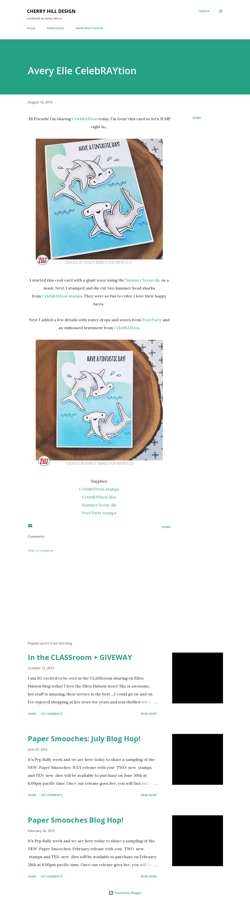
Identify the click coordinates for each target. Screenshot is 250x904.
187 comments (51, 876)
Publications (55, 28)
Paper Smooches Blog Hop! (75, 820)
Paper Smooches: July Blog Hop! (84, 738)
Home (31, 28)
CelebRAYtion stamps (62, 295)
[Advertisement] (95, 591)
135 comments (51, 714)
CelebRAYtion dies (99, 496)
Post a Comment (40, 550)
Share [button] (196, 118)
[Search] (204, 11)
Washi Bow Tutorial (89, 28)
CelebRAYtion (84, 118)
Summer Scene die (142, 280)
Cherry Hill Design (51, 11)
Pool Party (152, 319)
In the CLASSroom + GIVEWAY (80, 657)
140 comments (51, 795)
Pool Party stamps (99, 512)
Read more (149, 714)
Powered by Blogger (125, 893)
